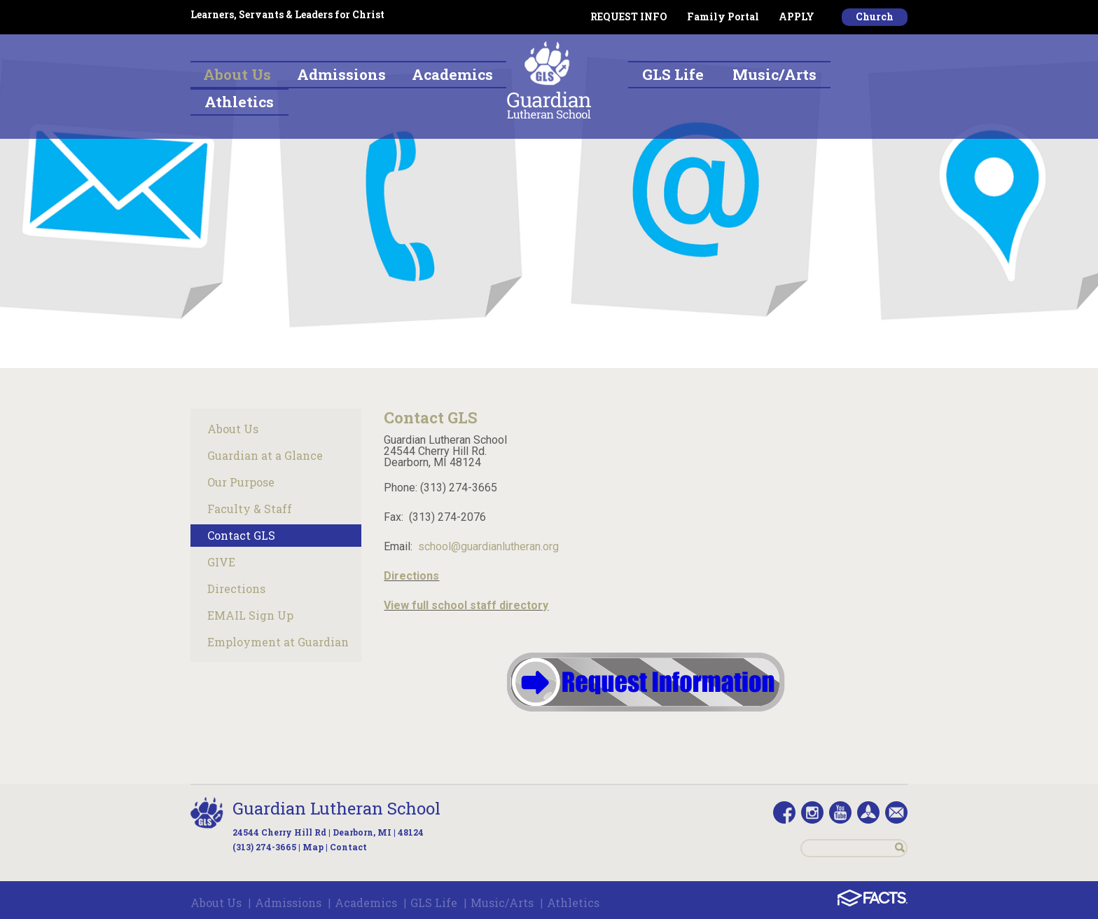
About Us (232, 428)
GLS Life (433, 902)
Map (313, 846)
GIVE (221, 561)
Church (875, 16)
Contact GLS (241, 535)
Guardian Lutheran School (336, 808)
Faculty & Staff (249, 508)
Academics (366, 902)
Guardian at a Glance (265, 455)
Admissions (288, 902)
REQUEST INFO (628, 16)
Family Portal (723, 16)
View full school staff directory (466, 605)
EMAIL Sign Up (250, 615)
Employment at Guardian (278, 641)
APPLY (796, 16)
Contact (348, 846)
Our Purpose (240, 482)
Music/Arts (502, 902)
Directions (236, 588)
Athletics (573, 902)
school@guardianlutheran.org (488, 546)
